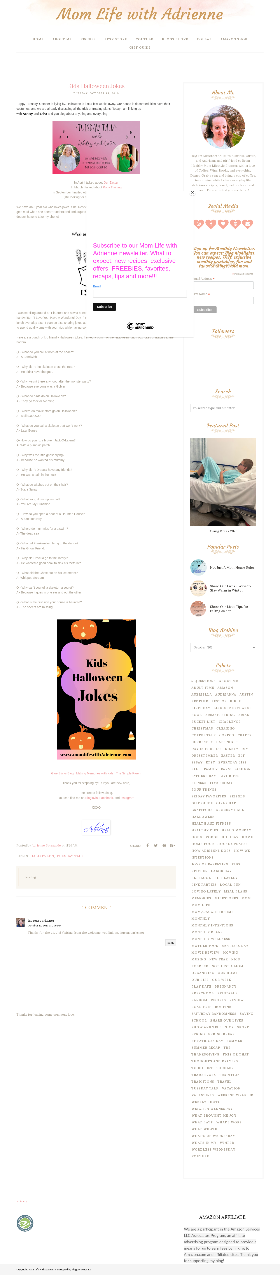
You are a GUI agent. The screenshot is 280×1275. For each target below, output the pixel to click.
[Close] (192, 192)
